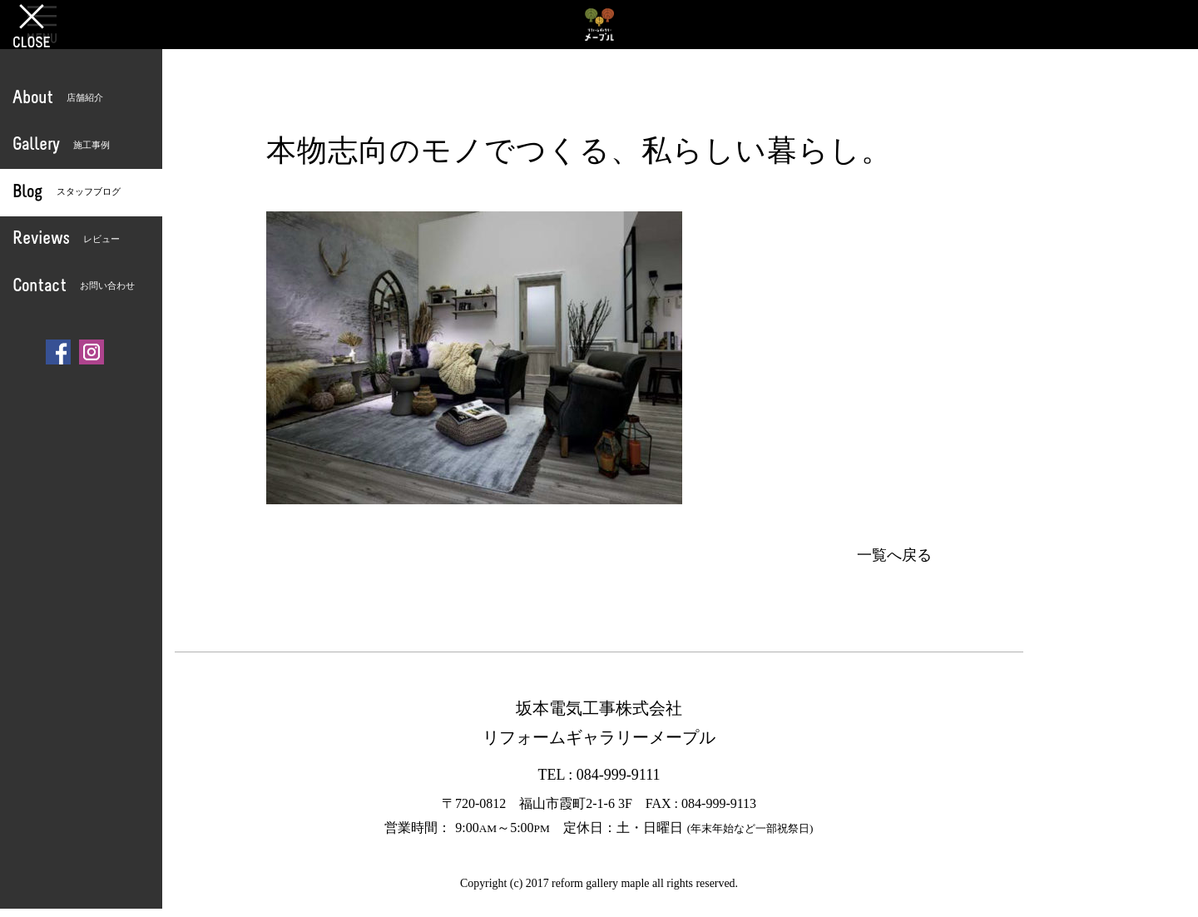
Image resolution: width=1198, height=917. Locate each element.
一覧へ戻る (894, 555)
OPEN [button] (42, 24)
